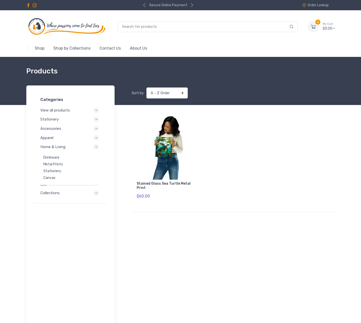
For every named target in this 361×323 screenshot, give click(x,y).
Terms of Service (77, 300)
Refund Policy (45, 307)
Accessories (70, 128)
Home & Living (70, 147)
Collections (70, 187)
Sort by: (138, 93)
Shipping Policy (75, 307)
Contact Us (324, 288)
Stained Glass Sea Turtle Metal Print (164, 185)
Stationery (70, 119)
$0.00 (329, 26)
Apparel (70, 138)
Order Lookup (315, 5)
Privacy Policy (45, 300)
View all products (70, 110)
